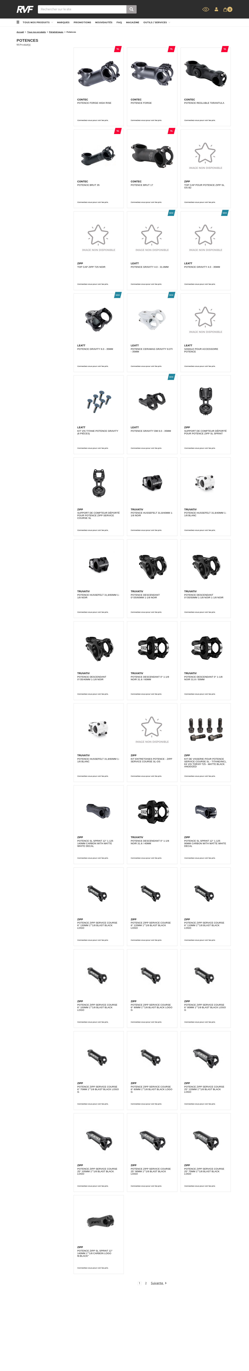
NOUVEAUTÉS (103, 22)
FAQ (119, 22)
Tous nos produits (38, 22)
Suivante (159, 1283)
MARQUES (63, 22)
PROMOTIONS (82, 22)
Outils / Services (156, 22)
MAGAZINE (132, 22)
